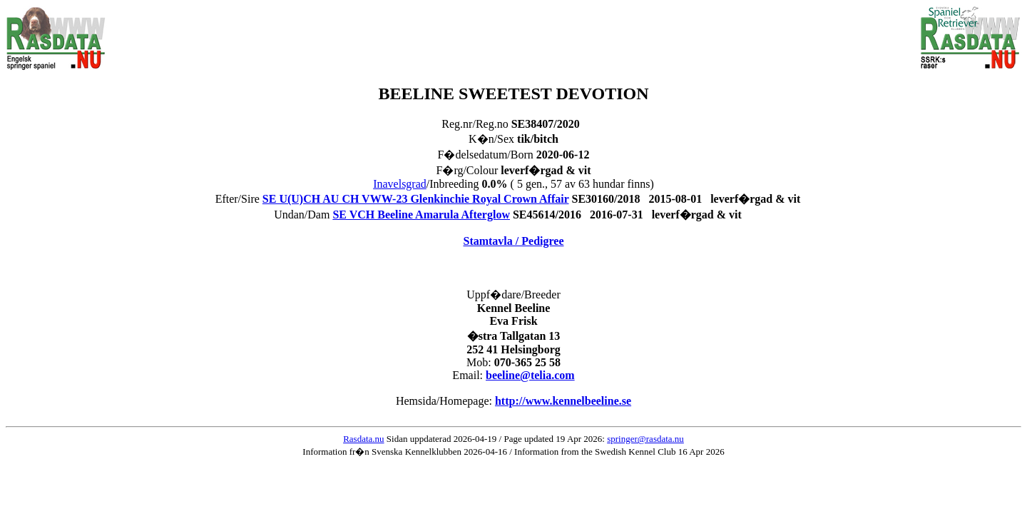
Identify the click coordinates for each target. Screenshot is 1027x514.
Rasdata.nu (363, 438)
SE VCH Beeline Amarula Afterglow (421, 214)
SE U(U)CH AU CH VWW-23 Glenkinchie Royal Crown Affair (415, 199)
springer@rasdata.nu (645, 438)
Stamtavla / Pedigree (513, 241)
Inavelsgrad (399, 184)
